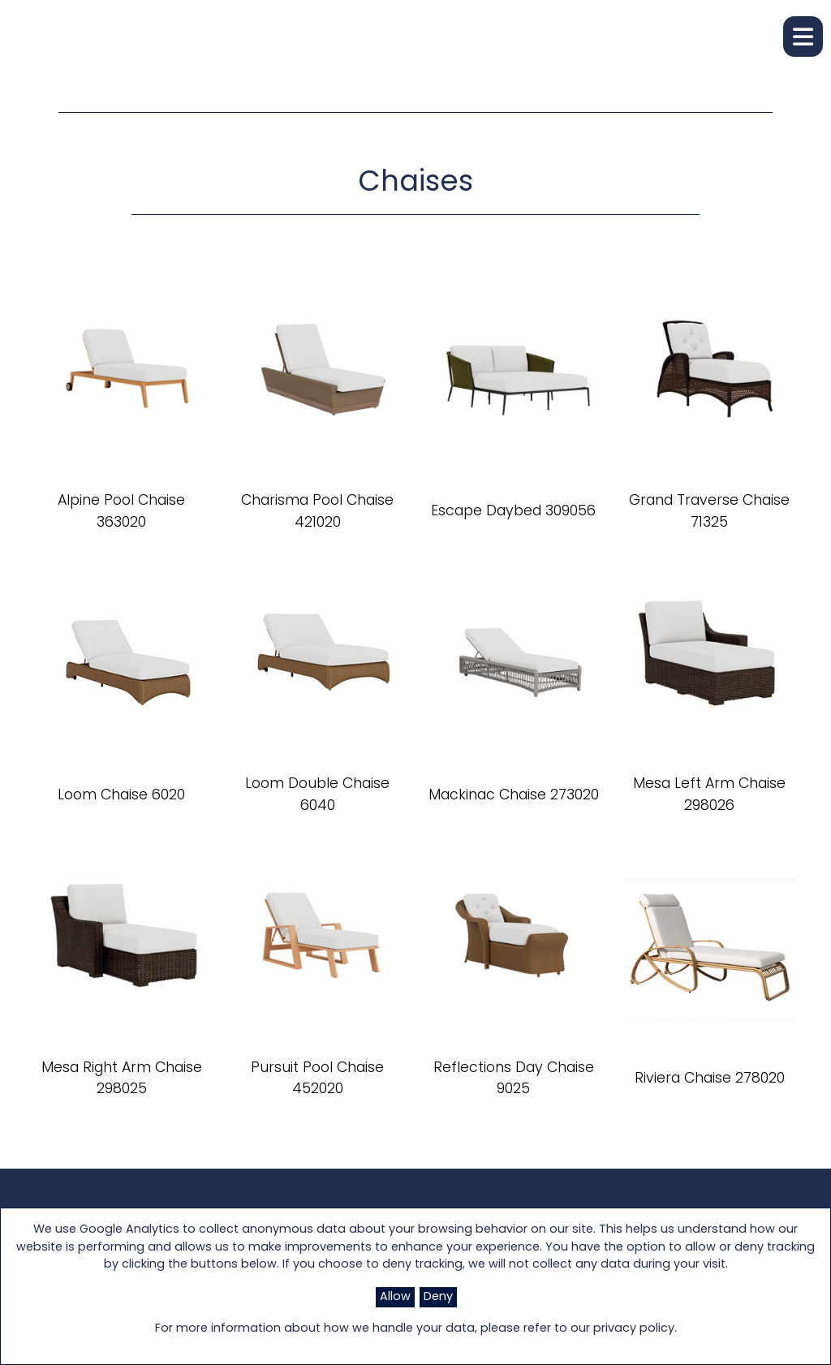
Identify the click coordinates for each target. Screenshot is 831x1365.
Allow (395, 1297)
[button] (803, 36)
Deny (438, 1297)
